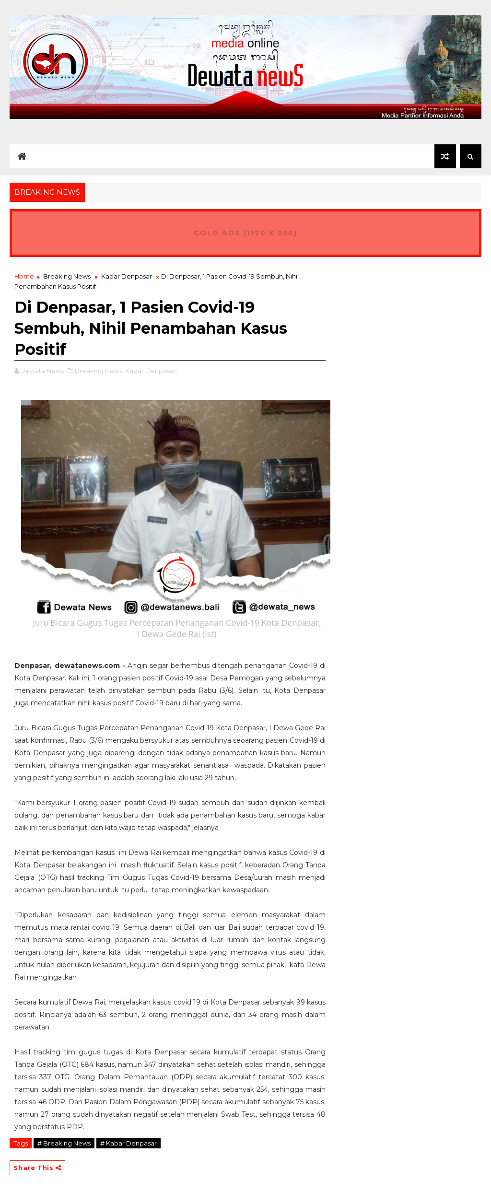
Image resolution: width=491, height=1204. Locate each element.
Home (24, 276)
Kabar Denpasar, (151, 370)
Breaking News (67, 276)
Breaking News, (99, 370)
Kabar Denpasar (126, 276)
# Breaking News (64, 1143)
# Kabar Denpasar (128, 1143)
